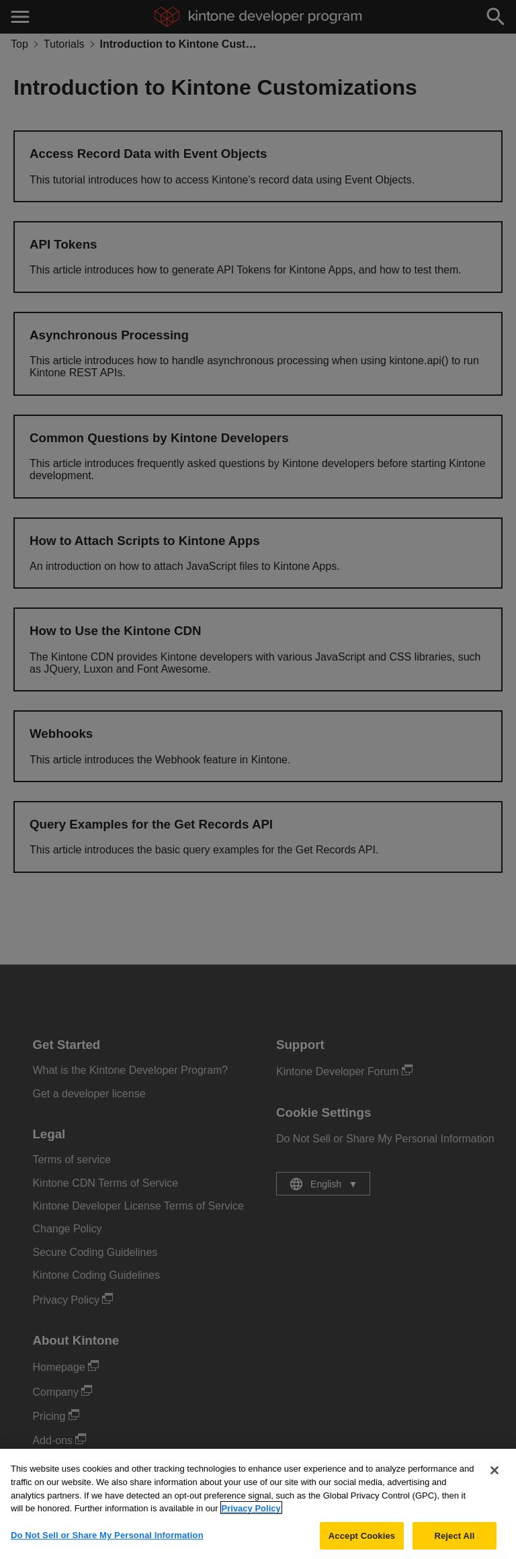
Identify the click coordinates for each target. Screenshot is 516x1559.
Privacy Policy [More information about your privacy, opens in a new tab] (251, 1516)
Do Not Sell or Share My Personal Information (107, 1543)
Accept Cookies (362, 1544)
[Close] (494, 1479)
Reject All (454, 1544)
